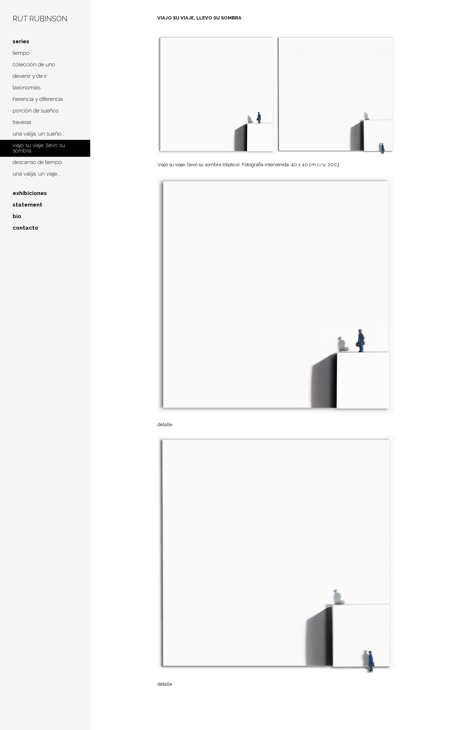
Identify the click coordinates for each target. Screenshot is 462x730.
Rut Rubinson (40, 18)
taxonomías (26, 87)
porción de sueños (35, 110)
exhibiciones (30, 193)
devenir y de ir (30, 76)
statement (27, 205)
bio (17, 216)
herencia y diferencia (38, 99)
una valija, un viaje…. (37, 174)
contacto (25, 228)
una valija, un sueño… (38, 133)
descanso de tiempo (37, 162)
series (21, 41)
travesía (22, 122)
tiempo (21, 53)
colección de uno (34, 64)
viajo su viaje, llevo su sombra (39, 148)
